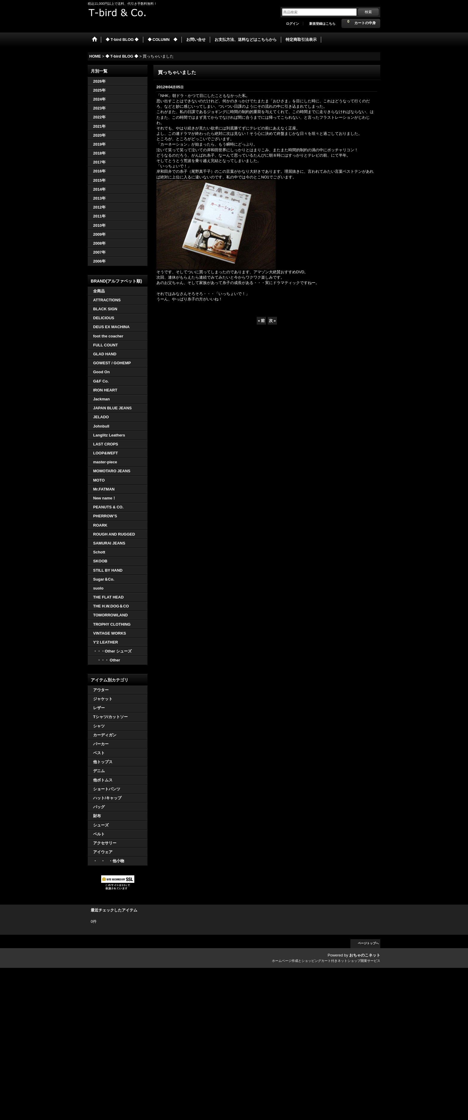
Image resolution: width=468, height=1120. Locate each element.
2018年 (99, 153)
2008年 (99, 243)
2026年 (99, 81)
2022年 (99, 117)
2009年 (99, 234)
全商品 (99, 291)
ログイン (292, 23)
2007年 (99, 252)
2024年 (99, 99)
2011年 (99, 216)
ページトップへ (368, 943)
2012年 (99, 207)
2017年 (99, 162)
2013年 (99, 198)
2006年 (99, 261)
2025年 (99, 90)
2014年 (99, 189)
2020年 (99, 135)
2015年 (99, 180)
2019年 (99, 144)
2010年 (99, 225)
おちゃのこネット (364, 955)
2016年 (99, 171)
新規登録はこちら (322, 23)
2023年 (99, 108)
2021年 (99, 126)
